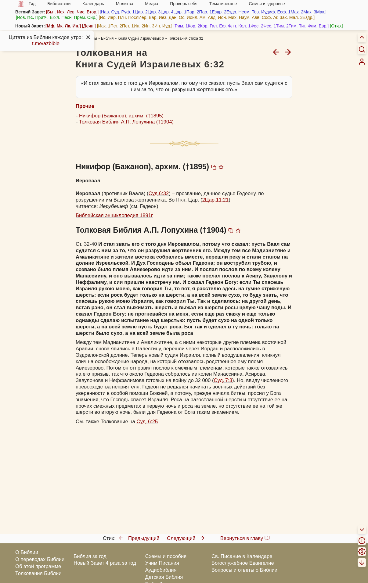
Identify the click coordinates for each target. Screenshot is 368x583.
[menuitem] (362, 61)
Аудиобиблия (161, 570)
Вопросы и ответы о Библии (244, 570)
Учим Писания (162, 563)
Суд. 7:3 (223, 380)
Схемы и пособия (165, 556)
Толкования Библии (38, 573)
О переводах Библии (39, 559)
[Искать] (362, 49)
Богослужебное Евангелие (242, 563)
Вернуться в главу (245, 538)
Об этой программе (38, 566)
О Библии (26, 552)
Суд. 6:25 (147, 421)
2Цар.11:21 (215, 200)
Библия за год (90, 556)
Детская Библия (164, 577)
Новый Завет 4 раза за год (105, 563)
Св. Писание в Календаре (241, 556)
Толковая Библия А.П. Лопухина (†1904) (126, 122)
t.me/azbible (46, 43)
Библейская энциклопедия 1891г (114, 215)
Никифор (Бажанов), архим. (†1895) (121, 116)
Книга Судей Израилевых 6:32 (150, 64)
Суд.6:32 (159, 193)
